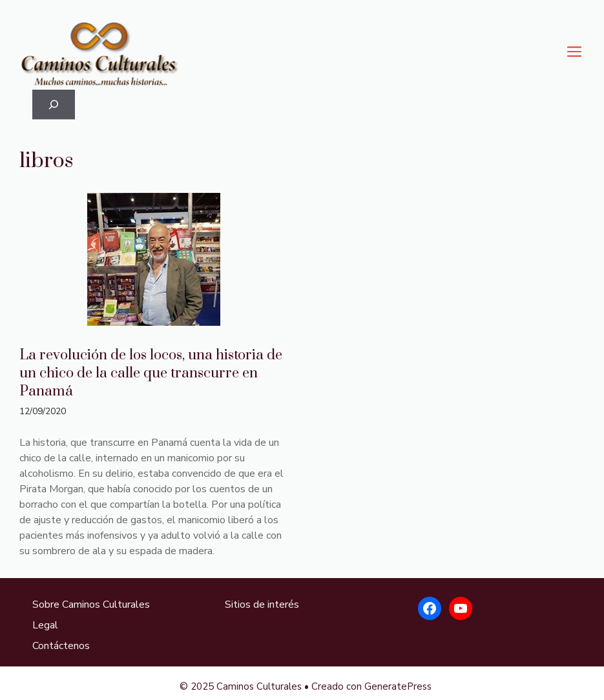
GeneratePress (398, 686)
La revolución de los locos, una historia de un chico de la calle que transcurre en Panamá (150, 373)
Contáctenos (61, 646)
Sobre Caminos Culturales (91, 604)
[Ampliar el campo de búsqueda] (53, 104)
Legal (45, 625)
